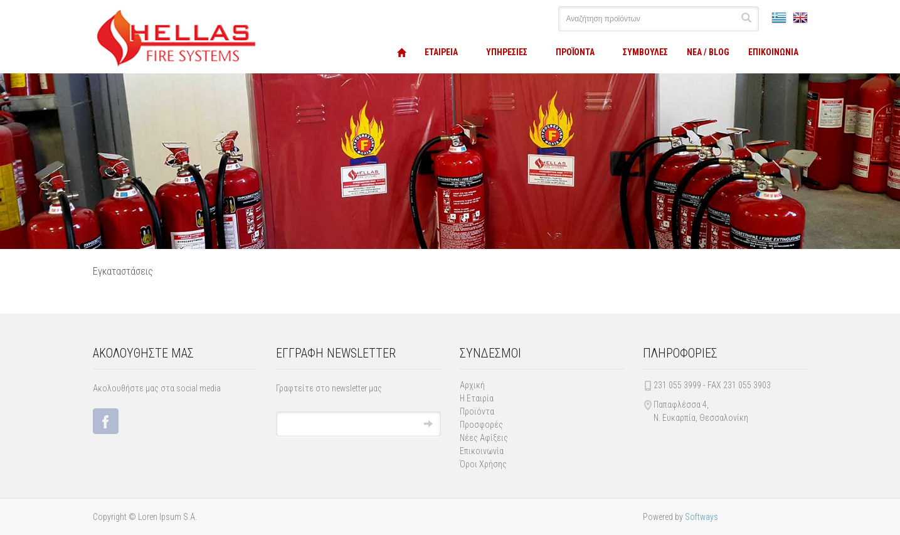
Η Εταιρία (477, 398)
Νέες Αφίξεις (484, 438)
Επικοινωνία (482, 451)
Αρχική (472, 385)
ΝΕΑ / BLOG (708, 52)
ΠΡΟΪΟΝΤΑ (575, 52)
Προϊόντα (477, 411)
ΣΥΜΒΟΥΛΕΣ (645, 52)
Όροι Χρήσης (483, 464)
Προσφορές (481, 425)
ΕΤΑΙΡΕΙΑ (441, 52)
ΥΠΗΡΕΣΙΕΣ (506, 52)
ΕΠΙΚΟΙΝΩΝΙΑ (773, 52)
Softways (701, 517)
